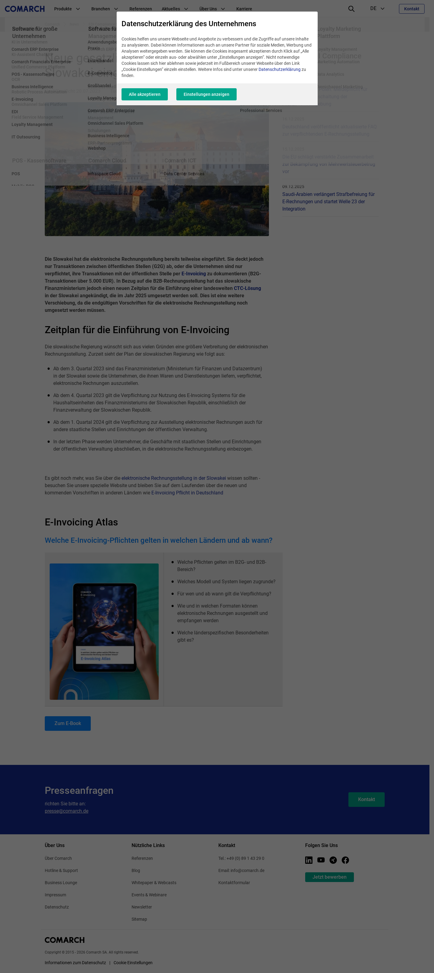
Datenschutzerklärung (280, 69)
